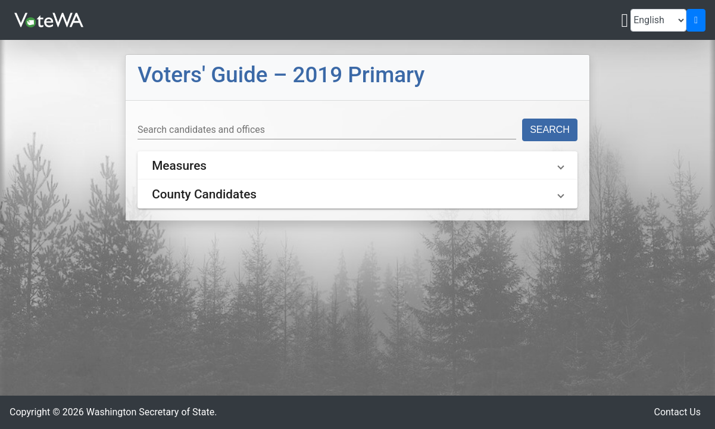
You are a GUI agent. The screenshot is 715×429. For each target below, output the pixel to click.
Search (550, 130)
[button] (357, 165)
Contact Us (677, 412)
